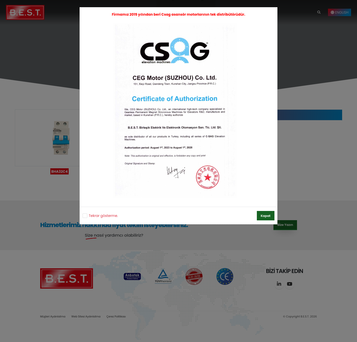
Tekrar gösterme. (103, 215)
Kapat (265, 216)
